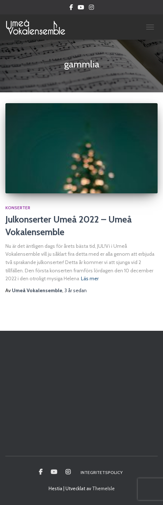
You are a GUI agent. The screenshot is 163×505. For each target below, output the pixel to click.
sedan (75, 290)
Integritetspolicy (102, 472)
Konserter (17, 207)
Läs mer (90, 278)
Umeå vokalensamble (40, 472)
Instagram (91, 8)
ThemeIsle (103, 488)
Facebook (71, 8)
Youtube (81, 8)
